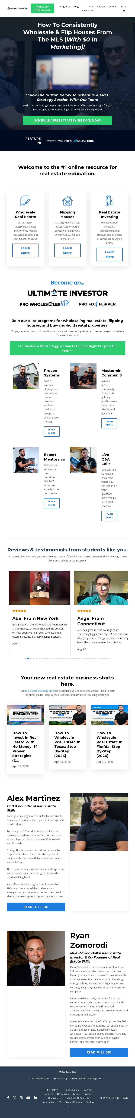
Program (48, 1097)
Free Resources (86, 10)
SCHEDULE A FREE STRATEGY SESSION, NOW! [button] (67, 124)
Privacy (50, 1101)
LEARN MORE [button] (51, 435)
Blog (74, 8)
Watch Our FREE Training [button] (40, 10)
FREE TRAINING (59, 1093)
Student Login (74, 1109)
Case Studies (79, 1093)
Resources (76, 1097)
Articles (62, 1097)
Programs (62, 8)
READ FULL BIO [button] (36, 910)
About (112, 8)
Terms (90, 1097)
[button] (25, 662)
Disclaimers (65, 1101)
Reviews (100, 8)
